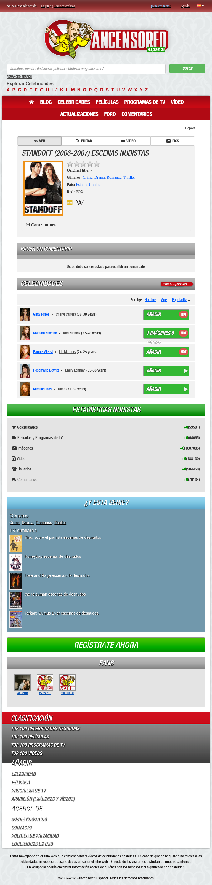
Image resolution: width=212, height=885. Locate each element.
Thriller (129, 177)
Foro (110, 114)
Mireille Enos (42, 389)
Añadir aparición (175, 284)
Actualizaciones (79, 114)
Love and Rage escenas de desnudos (57, 575)
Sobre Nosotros (28, 819)
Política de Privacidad (34, 835)
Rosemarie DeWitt (46, 370)
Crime (87, 177)
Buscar (187, 68)
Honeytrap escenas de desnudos (53, 556)
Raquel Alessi (43, 352)
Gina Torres (41, 314)
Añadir (153, 315)
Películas (107, 102)
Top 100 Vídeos (26, 753)
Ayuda (185, 6)
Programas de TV (144, 102)
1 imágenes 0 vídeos (160, 334)
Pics (172, 141)
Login (45, 6)
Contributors (43, 225)
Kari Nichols (71, 333)
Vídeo (177, 102)
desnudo (176, 867)
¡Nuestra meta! (161, 6)
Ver (39, 141)
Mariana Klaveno (45, 333)
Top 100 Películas (30, 737)
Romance (114, 177)
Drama (99, 177)
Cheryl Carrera (66, 314)
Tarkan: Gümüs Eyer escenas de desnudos (62, 613)
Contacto (21, 827)
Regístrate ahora (106, 645)
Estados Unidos (88, 185)
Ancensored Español (93, 878)
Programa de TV (28, 790)
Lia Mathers (67, 352)
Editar (84, 141)
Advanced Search (19, 77)
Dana (61, 389)
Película (20, 782)
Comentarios (136, 114)
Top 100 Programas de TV (38, 745)
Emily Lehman (75, 370)
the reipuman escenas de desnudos (55, 594)
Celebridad (23, 774)
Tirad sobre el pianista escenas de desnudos (63, 537)
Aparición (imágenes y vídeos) (42, 798)
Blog (46, 102)
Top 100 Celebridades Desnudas (45, 729)
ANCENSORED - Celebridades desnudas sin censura (106, 39)
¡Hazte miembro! (63, 6)
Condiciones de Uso (31, 844)
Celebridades (73, 102)
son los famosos (128, 867)
